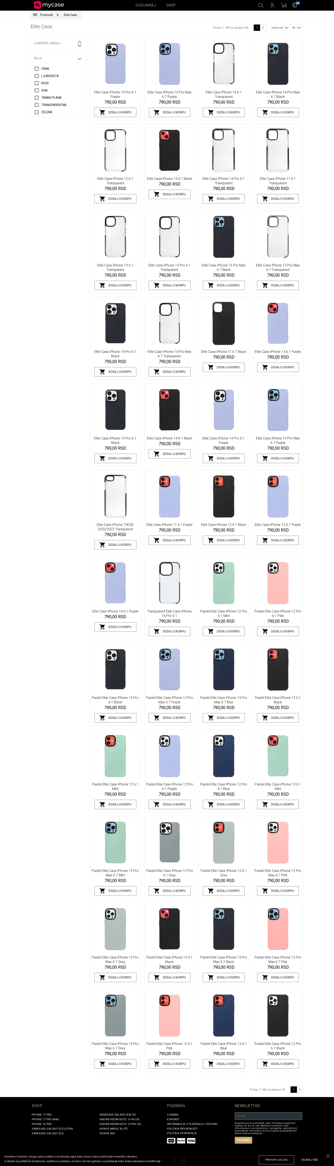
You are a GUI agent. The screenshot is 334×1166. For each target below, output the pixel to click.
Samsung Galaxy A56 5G (117, 1114)
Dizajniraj (146, 5)
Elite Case (70, 15)
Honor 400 (107, 1133)
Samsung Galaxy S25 (47, 1133)
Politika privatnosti (182, 1128)
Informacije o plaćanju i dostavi (192, 1124)
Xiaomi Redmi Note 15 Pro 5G (120, 1124)
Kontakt (173, 1119)
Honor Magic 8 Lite (113, 1128)
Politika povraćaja (182, 1133)
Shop (171, 5)
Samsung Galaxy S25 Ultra (52, 1128)
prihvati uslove (276, 1159)
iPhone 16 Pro (42, 1124)
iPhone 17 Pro (42, 1114)
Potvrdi (243, 1140)
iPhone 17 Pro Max (45, 1119)
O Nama (172, 1114)
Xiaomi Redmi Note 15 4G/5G (119, 1119)
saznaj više (309, 1159)
